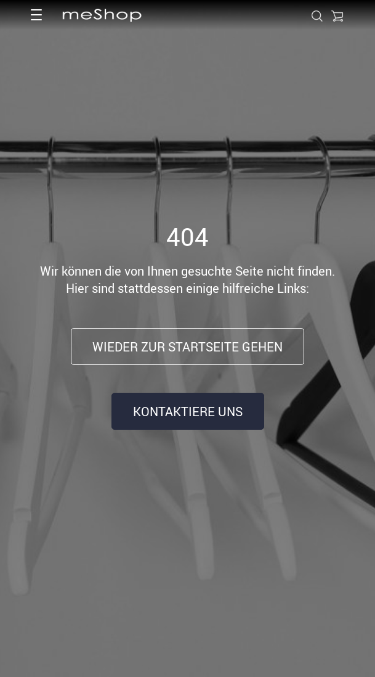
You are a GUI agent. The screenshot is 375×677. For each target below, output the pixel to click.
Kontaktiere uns (188, 411)
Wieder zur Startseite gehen (187, 347)
